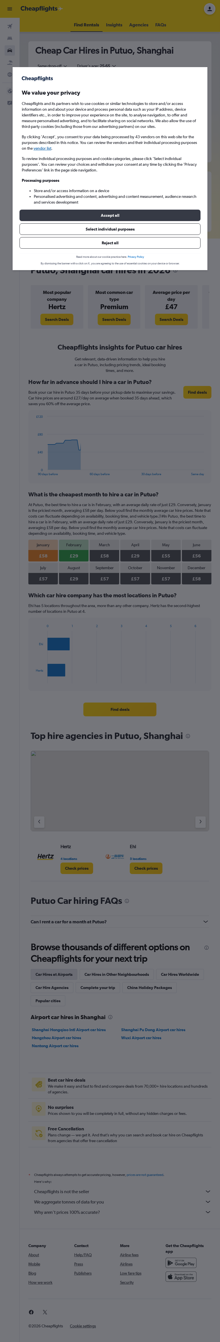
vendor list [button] (42, 148)
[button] (110, 215)
